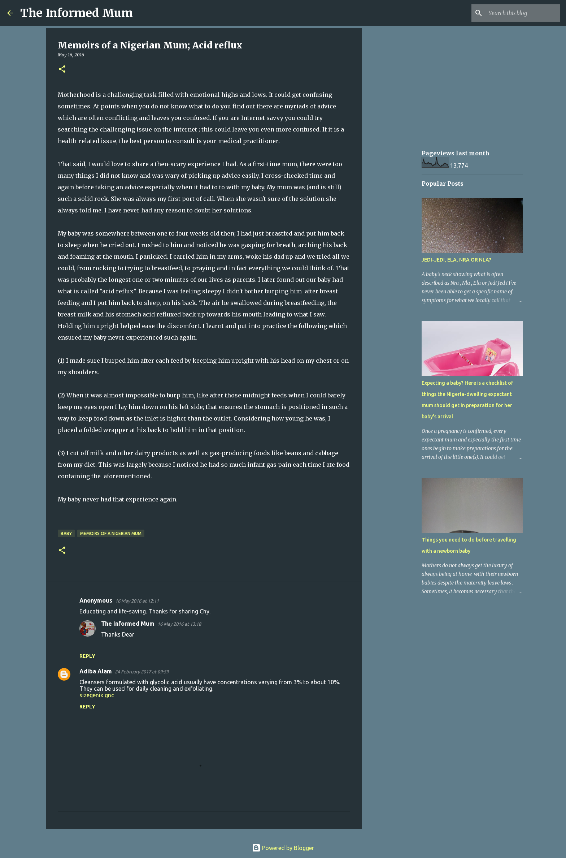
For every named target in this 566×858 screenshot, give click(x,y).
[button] (62, 69)
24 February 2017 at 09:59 (142, 671)
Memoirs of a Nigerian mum (111, 533)
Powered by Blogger (283, 848)
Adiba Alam (95, 671)
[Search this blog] (522, 13)
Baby (66, 533)
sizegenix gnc (96, 695)
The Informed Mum (76, 13)
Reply (87, 656)
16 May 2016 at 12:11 (137, 600)
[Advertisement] (398, 144)
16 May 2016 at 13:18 (179, 623)
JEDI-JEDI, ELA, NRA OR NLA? (456, 260)
